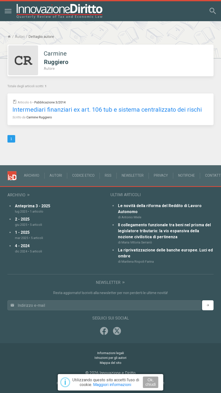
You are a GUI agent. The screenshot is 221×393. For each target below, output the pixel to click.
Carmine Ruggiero (39, 117)
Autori (20, 37)
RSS (108, 175)
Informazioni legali (110, 353)
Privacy (161, 175)
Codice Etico (83, 175)
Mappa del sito (110, 363)
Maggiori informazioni (112, 384)
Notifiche (186, 175)
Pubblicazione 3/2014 (49, 102)
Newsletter (133, 175)
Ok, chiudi (150, 382)
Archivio (31, 175)
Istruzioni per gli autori (110, 358)
